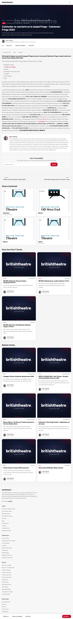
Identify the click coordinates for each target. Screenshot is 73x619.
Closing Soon (5, 582)
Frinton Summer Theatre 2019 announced (16, 468)
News (18, 20)
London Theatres (6, 570)
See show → (66, 616)
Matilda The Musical (7, 555)
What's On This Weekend (8, 567)
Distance (5, 242)
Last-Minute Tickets (7, 511)
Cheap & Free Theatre (7, 591)
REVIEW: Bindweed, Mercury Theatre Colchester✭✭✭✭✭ (14, 281)
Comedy (4, 525)
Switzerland (6, 213)
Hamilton (4, 545)
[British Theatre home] (7, 2)
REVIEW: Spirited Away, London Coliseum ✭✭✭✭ (54, 281)
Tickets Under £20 (6, 572)
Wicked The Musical (7, 548)
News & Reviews (11, 20)
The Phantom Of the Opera (8, 540)
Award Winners (5, 528)
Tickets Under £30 (6, 575)
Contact (4, 606)
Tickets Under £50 (6, 577)
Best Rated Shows (6, 584)
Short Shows (5, 587)
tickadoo (10, 501)
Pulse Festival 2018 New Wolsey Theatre (51, 468)
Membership (5, 611)
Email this (31, 45)
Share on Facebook (20, 45)
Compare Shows (6, 594)
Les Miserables (5, 543)
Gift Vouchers (5, 609)
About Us (4, 604)
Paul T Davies (13, 137)
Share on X (9, 45)
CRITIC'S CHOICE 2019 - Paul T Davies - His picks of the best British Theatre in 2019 (53, 377)
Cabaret (40, 242)
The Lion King (5, 538)
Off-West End (42, 191)
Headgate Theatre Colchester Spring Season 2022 (18, 376)
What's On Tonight (6, 565)
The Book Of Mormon (7, 557)
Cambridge (41, 121)
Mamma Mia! (5, 550)
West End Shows (6, 513)
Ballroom (40, 213)
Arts (44, 119)
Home (3, 20)
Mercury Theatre (11, 67)
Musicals (4, 518)
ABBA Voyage (5, 552)
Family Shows (5, 523)
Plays (3, 521)
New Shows (5, 579)
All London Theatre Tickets (8, 509)
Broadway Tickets (6, 530)
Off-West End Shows (7, 516)
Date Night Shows (6, 589)
